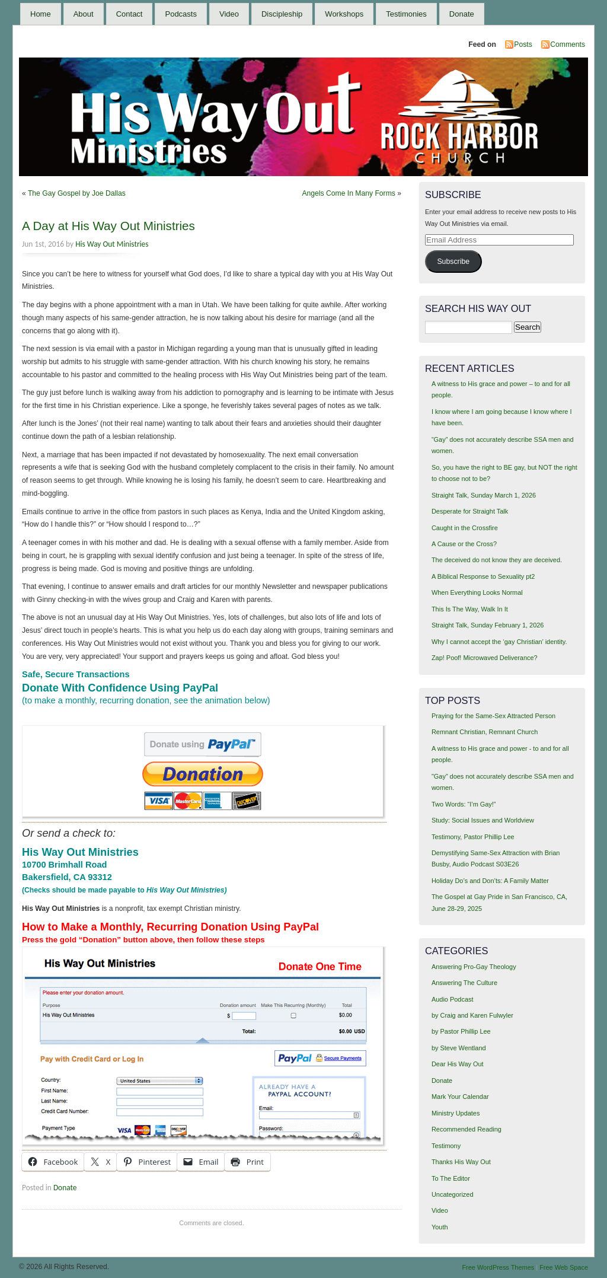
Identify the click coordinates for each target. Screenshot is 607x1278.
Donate (461, 13)
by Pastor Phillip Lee (461, 1031)
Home (40, 13)
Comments (567, 44)
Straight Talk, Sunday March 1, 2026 (484, 495)
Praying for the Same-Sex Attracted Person (493, 715)
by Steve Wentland (459, 1047)
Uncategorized (453, 1194)
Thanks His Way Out (461, 1161)
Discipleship (281, 13)
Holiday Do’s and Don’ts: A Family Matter (490, 880)
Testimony (446, 1145)
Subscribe (453, 261)
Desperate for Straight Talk (470, 511)
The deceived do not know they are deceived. (497, 559)
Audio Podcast (453, 999)
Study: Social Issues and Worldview (483, 820)
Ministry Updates (456, 1113)
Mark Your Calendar (460, 1096)
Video (229, 13)
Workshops (344, 13)
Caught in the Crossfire (465, 527)
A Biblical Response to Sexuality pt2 (483, 576)
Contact (129, 13)
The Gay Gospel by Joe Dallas (77, 193)
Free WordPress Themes (498, 1267)
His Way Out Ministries (111, 244)
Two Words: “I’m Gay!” (464, 804)
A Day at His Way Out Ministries (108, 225)
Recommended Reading (466, 1129)
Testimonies (406, 13)
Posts (523, 44)
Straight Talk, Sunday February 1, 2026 (488, 625)
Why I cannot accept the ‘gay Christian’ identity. (499, 641)
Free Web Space (563, 1267)
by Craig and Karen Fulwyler (472, 1015)
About (84, 13)
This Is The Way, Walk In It (470, 609)
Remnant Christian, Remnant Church (485, 731)
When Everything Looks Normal (477, 592)
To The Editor (451, 1178)
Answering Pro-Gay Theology (474, 966)
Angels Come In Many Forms (348, 193)
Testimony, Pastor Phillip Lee (473, 836)
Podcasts (180, 13)
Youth (440, 1227)
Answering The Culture (464, 982)
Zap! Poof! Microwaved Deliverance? (485, 657)
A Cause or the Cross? (464, 543)
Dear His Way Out (458, 1063)
